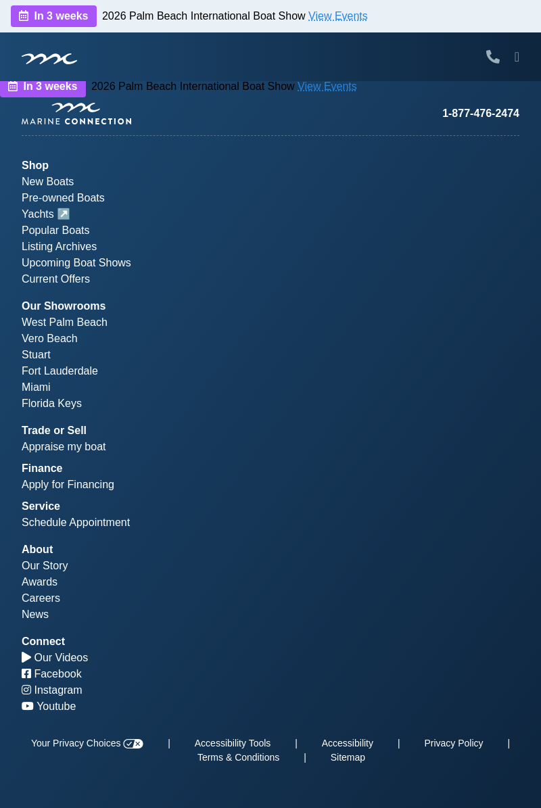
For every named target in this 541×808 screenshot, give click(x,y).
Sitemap (348, 757)
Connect (43, 641)
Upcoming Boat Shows (76, 262)
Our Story (45, 565)
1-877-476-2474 (480, 113)
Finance (42, 468)
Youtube (49, 706)
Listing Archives (59, 246)
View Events (338, 16)
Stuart (36, 354)
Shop (35, 165)
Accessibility (347, 743)
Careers (41, 598)
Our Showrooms (63, 306)
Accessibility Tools (233, 743)
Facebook (52, 674)
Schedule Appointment (76, 522)
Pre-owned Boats (63, 198)
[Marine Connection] (49, 58)
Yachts (38, 214)
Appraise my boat (64, 446)
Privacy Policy (453, 743)
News (35, 614)
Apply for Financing (68, 484)
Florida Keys (52, 403)
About (37, 549)
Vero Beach (50, 338)
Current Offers (56, 279)
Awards (39, 582)
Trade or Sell (54, 430)
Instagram (52, 690)
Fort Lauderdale (60, 371)
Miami (36, 387)
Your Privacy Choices (87, 743)
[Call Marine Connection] (493, 56)
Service (41, 506)
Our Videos (55, 657)
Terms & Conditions (238, 757)
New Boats (48, 181)
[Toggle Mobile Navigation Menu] (517, 56)
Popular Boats (56, 230)
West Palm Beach (65, 322)
